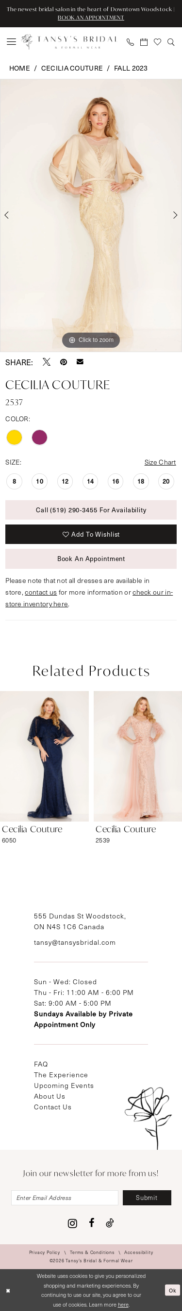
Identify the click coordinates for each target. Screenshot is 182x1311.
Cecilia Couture (72, 68)
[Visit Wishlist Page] (158, 42)
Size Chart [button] (160, 462)
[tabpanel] (91, 215)
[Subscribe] (147, 1197)
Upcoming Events (64, 1085)
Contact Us (53, 1106)
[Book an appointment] (144, 42)
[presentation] (44, 756)
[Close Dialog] (8, 1290)
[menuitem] (11, 42)
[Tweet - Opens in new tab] (46, 362)
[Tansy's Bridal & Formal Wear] (69, 42)
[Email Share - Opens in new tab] (80, 361)
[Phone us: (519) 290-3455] (130, 42)
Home (19, 68)
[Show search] (171, 42)
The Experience (61, 1074)
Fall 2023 (131, 68)
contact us (41, 592)
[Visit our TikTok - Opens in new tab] (110, 1223)
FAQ (41, 1063)
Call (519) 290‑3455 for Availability (91, 509)
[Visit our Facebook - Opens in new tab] (91, 1223)
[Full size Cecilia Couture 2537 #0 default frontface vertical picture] (91, 215)
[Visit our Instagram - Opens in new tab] (72, 1223)
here (123, 1304)
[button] (11, 42)
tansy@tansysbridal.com (75, 942)
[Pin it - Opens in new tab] (63, 362)
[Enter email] (64, 1197)
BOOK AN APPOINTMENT (91, 17)
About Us (50, 1096)
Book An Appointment (91, 558)
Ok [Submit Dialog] (173, 1290)
